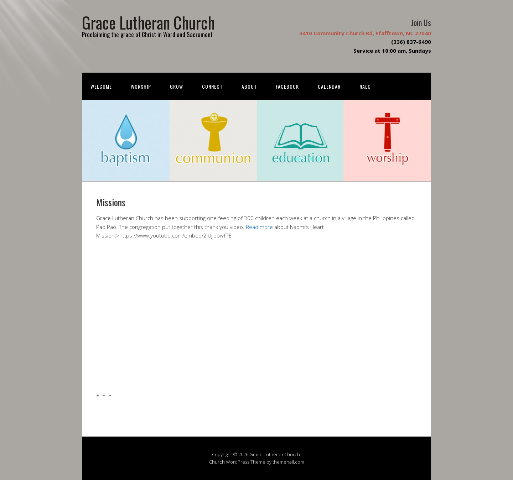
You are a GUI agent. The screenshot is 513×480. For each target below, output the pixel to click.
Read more (259, 226)
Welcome (101, 86)
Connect (212, 86)
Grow (176, 86)
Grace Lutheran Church (148, 22)
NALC (365, 86)
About (249, 86)
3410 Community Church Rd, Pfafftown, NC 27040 (365, 33)
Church (217, 462)
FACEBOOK (287, 86)
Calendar (329, 86)
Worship (141, 86)
